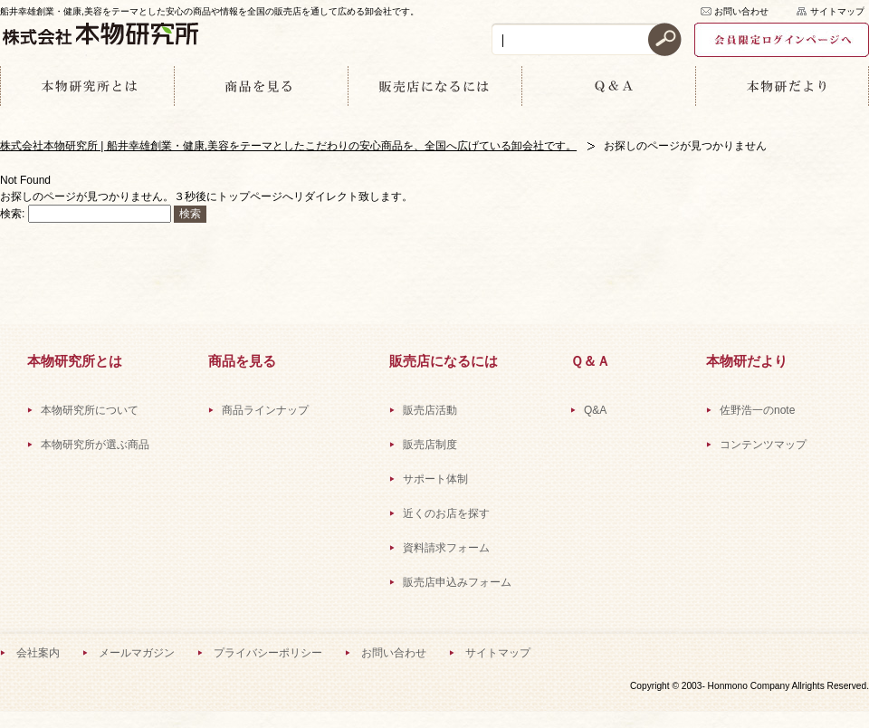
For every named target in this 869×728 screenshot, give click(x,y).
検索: (12, 213)
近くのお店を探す (446, 513)
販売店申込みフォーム (457, 582)
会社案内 (38, 653)
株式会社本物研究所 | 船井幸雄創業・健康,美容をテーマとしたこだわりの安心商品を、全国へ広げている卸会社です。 (288, 145)
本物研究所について (89, 410)
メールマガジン (137, 653)
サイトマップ (837, 11)
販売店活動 (430, 410)
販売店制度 (430, 444)
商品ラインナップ (265, 410)
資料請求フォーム (446, 547)
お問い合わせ (741, 11)
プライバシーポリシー (268, 653)
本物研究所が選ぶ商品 (95, 444)
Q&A (595, 410)
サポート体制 (435, 479)
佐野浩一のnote (757, 410)
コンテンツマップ (763, 444)
